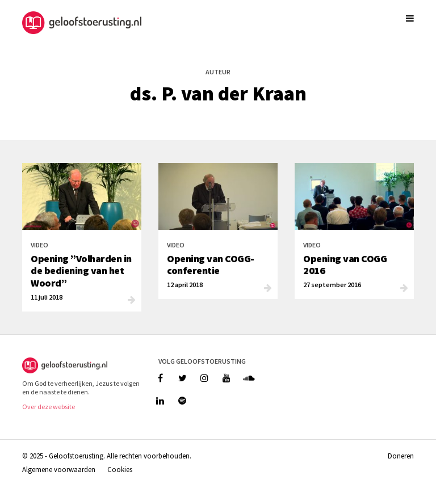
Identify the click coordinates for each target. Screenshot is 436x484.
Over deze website (48, 406)
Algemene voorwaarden (58, 469)
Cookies (119, 469)
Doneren (401, 455)
